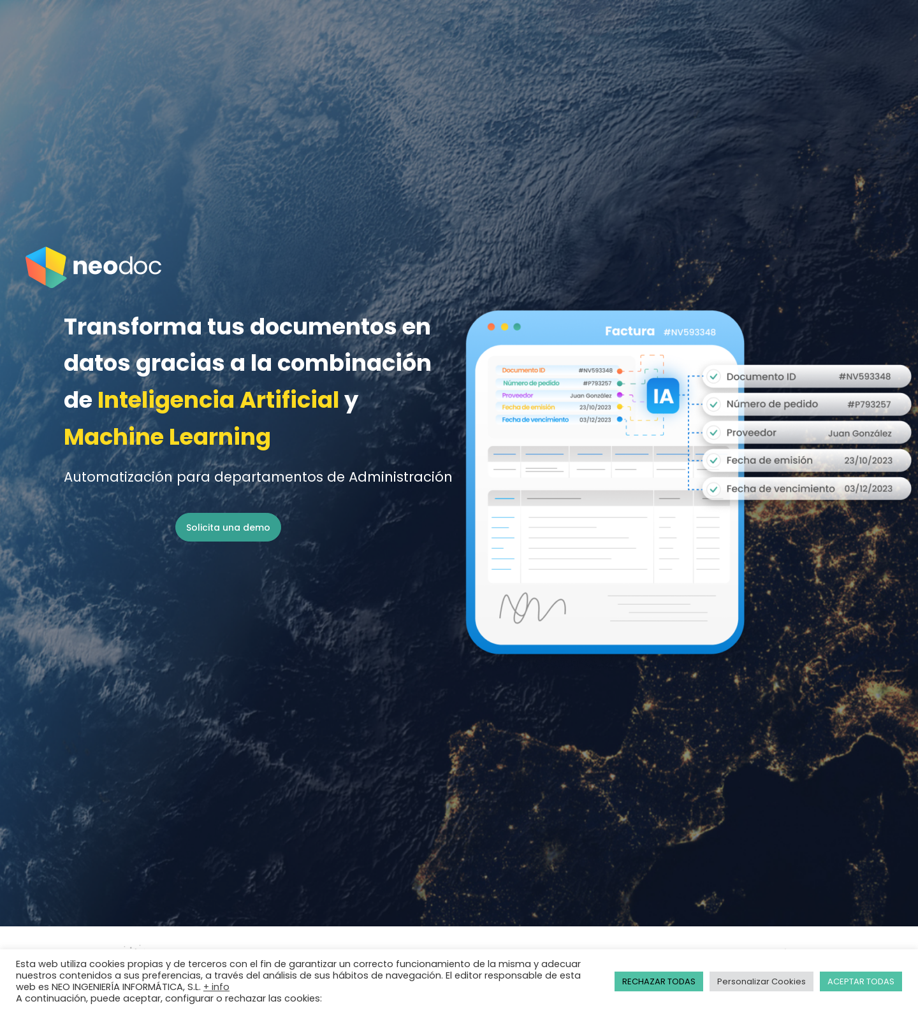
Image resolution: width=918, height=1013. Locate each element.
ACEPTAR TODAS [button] (860, 981)
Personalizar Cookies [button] (761, 981)
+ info (216, 987)
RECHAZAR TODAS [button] (659, 981)
